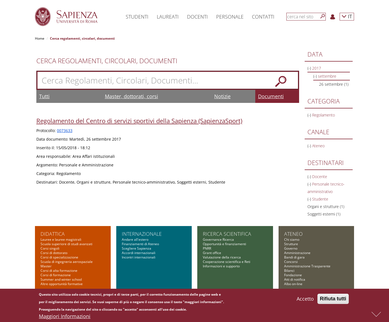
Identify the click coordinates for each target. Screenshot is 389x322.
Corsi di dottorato (54, 252)
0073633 (64, 130)
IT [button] (347, 16)
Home (39, 38)
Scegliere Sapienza (136, 248)
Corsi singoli (50, 248)
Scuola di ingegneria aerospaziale (67, 261)
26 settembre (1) (333, 84)
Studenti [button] (137, 16)
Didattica (53, 233)
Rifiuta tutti (333, 300)
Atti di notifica (294, 279)
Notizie (222, 96)
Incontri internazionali (138, 257)
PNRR (207, 248)
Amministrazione (297, 252)
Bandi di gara (294, 257)
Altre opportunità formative (62, 284)
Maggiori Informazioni (64, 317)
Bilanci (289, 270)
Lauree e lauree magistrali (61, 239)
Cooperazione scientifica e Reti (226, 261)
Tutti (44, 96)
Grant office (212, 252)
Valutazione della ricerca (222, 257)
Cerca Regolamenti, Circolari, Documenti (106, 60)
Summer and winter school (61, 279)
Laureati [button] (168, 16)
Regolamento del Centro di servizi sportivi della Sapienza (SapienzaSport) (139, 120)
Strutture (291, 244)
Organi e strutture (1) (325, 206)
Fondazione (293, 275)
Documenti (271, 96)
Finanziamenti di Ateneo (140, 244)
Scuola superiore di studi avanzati (66, 244)
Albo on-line (293, 284)
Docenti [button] (197, 16)
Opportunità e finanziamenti (224, 244)
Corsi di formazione (56, 275)
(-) (309, 68)
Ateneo (293, 233)
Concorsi (291, 261)
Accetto (305, 300)
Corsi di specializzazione (59, 257)
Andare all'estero (135, 239)
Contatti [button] (263, 16)
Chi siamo (291, 239)
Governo (290, 248)
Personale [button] (230, 16)
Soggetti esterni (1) (323, 214)
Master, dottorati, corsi (131, 96)
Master (46, 266)
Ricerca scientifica (227, 233)
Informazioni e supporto (221, 266)
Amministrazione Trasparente (307, 266)
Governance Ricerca (218, 239)
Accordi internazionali (138, 252)
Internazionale (142, 233)
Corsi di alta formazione (59, 270)
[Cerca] (322, 16)
